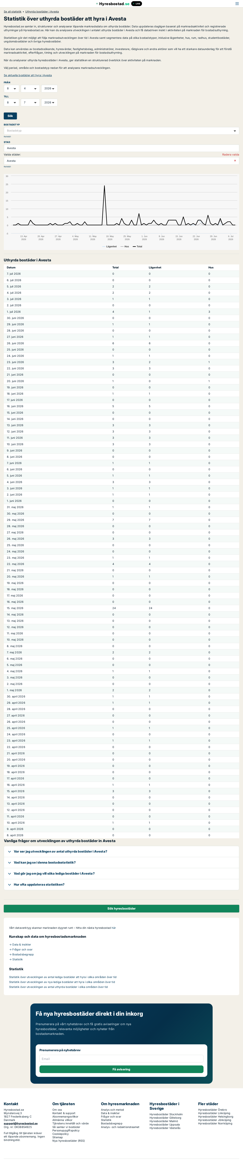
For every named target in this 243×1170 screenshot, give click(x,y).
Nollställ (7, 137)
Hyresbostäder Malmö (164, 1121)
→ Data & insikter (20, 944)
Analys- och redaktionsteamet (120, 1127)
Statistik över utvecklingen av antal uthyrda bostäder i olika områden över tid (58, 986)
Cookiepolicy (60, 1133)
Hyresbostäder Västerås (165, 1128)
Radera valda (230, 154)
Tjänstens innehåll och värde (70, 1123)
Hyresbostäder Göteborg (165, 1117)
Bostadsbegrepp (111, 1123)
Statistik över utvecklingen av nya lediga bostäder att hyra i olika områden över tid (62, 982)
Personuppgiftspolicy (66, 1130)
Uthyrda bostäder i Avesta (42, 11)
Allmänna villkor (62, 1120)
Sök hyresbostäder (121, 908)
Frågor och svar (111, 1116)
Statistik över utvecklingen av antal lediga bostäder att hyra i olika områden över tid (63, 977)
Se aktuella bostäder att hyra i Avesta (28, 75)
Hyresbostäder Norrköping (215, 1123)
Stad (7, 142)
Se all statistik (12, 11)
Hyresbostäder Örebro (212, 1109)
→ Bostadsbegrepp (21, 954)
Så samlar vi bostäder (66, 1127)
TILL (6, 96)
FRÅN (7, 82)
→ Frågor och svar (20, 949)
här (114, 927)
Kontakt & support (63, 1113)
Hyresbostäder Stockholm (166, 1114)
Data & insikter (110, 1113)
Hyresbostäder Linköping (214, 1113)
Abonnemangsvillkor (65, 1116)
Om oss (57, 1109)
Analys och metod (112, 1109)
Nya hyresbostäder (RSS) (68, 1140)
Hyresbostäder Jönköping (214, 1120)
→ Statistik (16, 959)
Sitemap (57, 1137)
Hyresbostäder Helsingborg (215, 1116)
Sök (10, 116)
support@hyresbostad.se (21, 1123)
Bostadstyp (12, 124)
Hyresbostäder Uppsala (165, 1124)
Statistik (106, 1120)
